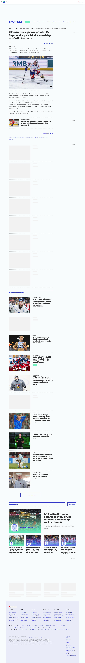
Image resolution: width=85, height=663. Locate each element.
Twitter (67, 642)
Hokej (38, 21)
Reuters (35, 637)
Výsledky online (56, 21)
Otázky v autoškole (69, 618)
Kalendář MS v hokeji (24, 618)
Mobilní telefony (22, 629)
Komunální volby (12, 614)
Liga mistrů (34, 620)
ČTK (9, 42)
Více (74, 21)
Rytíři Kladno (21, 137)
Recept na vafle (46, 618)
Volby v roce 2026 (12, 612)
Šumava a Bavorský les (58, 615)
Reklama (68, 644)
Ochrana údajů (69, 648)
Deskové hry (47, 629)
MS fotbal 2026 (34, 612)
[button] (31, 72)
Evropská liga (36, 413)
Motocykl (24, 627)
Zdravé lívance (46, 615)
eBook (46, 43)
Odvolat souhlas (69, 653)
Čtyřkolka (50, 627)
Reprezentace (36, 375)
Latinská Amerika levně (59, 618)
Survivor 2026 (45, 625)
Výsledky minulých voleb (14, 617)
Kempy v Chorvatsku (58, 612)
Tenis (43, 21)
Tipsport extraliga (25, 119)
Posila (36, 137)
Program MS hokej (23, 614)
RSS (67, 637)
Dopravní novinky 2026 (70, 615)
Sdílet (51, 43)
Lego (27, 627)
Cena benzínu (32, 625)
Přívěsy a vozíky (18, 627)
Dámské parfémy (36, 629)
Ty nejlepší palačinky (47, 612)
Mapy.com (19, 625)
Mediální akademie (70, 652)
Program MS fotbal (35, 614)
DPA (32, 637)
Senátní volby (11, 615)
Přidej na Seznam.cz (70, 645)
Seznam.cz (80, 1)
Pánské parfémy (65, 629)
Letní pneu (43, 629)
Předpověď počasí (25, 625)
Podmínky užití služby (70, 647)
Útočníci (46, 137)
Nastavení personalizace (71, 655)
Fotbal (33, 21)
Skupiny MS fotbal (35, 615)
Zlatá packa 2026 (38, 625)
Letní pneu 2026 (69, 612)
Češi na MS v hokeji (24, 617)
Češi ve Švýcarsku (57, 617)
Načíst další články (30, 495)
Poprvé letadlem (57, 614)
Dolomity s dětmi (57, 620)
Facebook (68, 639)
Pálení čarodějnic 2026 (60, 625)
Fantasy (28, 21)
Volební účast (11, 620)
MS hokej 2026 (23, 612)
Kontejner (45, 627)
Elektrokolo (31, 627)
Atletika (34, 335)
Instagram (68, 640)
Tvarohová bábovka (47, 617)
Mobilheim (36, 627)
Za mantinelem (36, 355)
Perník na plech (46, 620)
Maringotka (40, 627)
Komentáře (13, 505)
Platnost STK (68, 620)
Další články (72, 504)
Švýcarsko (11, 139)
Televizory (53, 629)
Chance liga (34, 618)
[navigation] (2, 2)
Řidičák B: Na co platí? (70, 617)
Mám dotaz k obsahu (70, 650)
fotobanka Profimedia (41, 637)
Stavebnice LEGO (29, 629)
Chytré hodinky (58, 629)
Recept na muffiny (46, 614)
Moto (48, 21)
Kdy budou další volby (13, 618)
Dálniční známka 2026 (70, 614)
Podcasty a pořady (66, 21)
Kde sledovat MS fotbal (36, 617)
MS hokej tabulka (23, 615)
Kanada (41, 137)
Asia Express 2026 (51, 625)
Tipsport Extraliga (30, 137)
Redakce (68, 636)
